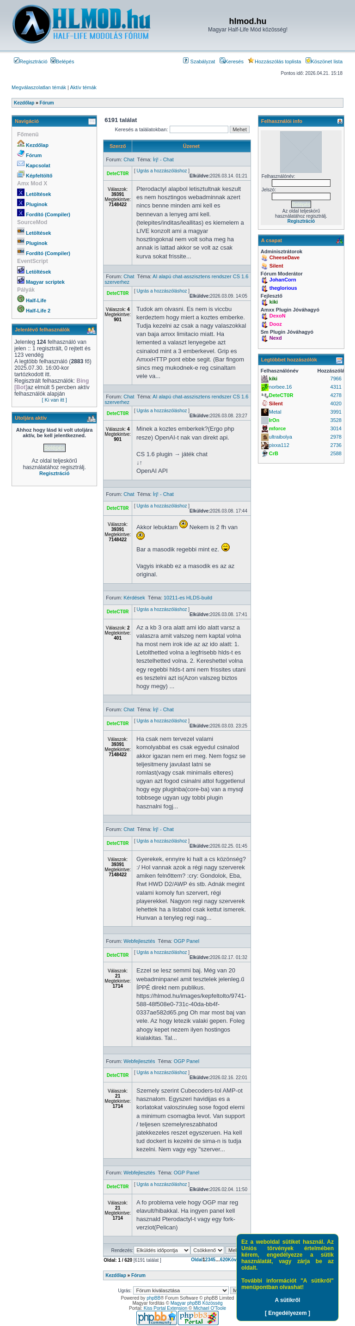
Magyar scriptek (45, 282)
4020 (336, 403)
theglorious (283, 288)
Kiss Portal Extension (166, 1308)
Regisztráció (31, 61)
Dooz (275, 324)
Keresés (232, 61)
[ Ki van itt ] (54, 400)
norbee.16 (280, 387)
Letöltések (38, 194)
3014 (336, 428)
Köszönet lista (324, 61)
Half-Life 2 (38, 310)
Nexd (275, 338)
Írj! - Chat (163, 159)
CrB (273, 453)
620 (224, 1259)
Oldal (196, 1259)
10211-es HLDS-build (188, 597)
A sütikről (287, 1300)
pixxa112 (279, 445)
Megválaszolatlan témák (39, 87)
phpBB (153, 1298)
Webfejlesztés (139, 941)
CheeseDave (284, 257)
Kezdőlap (37, 145)
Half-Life (36, 300)
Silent (276, 266)
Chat (128, 159)
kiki (273, 302)
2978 (336, 437)
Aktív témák (83, 87)
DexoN (277, 315)
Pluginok (36, 204)
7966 (336, 378)
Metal (275, 412)
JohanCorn (282, 279)
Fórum (34, 155)
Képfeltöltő (39, 175)
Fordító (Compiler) (48, 214)
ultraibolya (280, 437)
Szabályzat (199, 61)
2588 (336, 453)
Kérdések (134, 597)
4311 (336, 387)
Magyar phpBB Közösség (197, 1303)
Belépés (62, 61)
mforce (277, 428)
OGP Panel (186, 941)
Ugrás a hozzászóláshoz (162, 170)
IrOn (274, 420)
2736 (336, 445)
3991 (336, 412)
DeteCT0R (118, 173)
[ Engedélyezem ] (287, 1313)
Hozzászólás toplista (274, 61)
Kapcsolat (38, 165)
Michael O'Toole (209, 1308)
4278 (336, 395)
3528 (336, 420)
